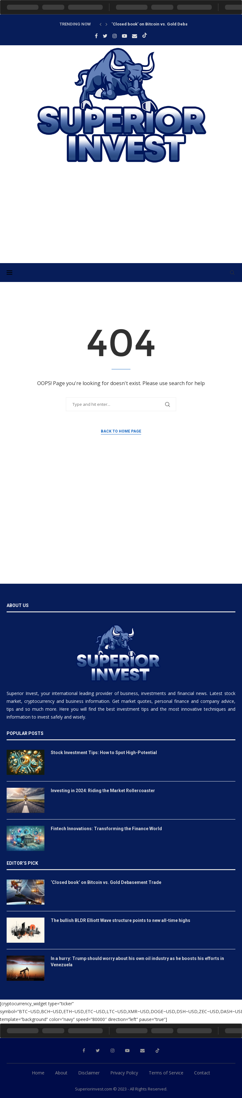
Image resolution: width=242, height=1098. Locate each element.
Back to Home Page (121, 431)
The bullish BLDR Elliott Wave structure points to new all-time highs (120, 920)
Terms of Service (166, 1073)
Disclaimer (89, 1073)
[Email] (134, 35)
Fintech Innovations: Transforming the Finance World (106, 828)
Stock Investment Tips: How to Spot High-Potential (104, 752)
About (61, 1073)
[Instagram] (114, 35)
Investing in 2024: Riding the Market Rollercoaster (103, 790)
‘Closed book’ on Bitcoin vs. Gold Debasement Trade (164, 24)
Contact (202, 1073)
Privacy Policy (124, 1073)
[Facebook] (96, 35)
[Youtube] (124, 35)
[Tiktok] (144, 35)
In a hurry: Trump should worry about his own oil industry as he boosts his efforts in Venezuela (137, 961)
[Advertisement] (121, 219)
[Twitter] (105, 35)
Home (38, 1073)
